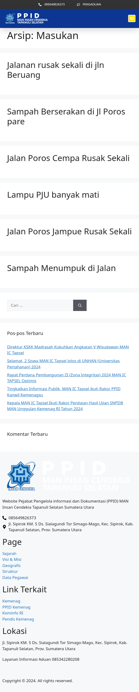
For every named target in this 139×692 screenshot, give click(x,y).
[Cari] (80, 305)
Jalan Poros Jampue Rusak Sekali (69, 231)
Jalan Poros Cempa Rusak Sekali (68, 157)
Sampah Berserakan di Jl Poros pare (66, 116)
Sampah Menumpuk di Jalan (61, 267)
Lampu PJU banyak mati (53, 194)
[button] (131, 18)
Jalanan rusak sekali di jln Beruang (55, 69)
